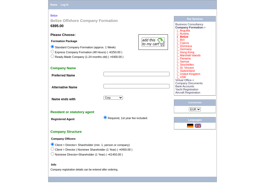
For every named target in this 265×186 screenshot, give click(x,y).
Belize (53, 15)
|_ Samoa (182, 61)
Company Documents (189, 83)
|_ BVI (180, 39)
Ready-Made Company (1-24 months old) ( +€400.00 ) (89, 56)
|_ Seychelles (184, 64)
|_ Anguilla (182, 30)
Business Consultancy (189, 24)
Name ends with (64, 99)
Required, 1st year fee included (127, 118)
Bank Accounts (184, 86)
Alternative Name (64, 87)
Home (53, 4)
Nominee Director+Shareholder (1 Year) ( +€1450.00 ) (89, 154)
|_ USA (180, 77)
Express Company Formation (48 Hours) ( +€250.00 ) (88, 52)
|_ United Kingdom (187, 73)
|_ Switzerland (185, 70)
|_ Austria (182, 33)
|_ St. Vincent (184, 67)
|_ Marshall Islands (188, 55)
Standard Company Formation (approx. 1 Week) (85, 47)
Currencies (195, 102)
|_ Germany (183, 49)
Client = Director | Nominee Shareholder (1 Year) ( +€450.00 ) (93, 149)
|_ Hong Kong (184, 52)
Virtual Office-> (184, 80)
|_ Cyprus (182, 42)
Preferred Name (63, 75)
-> (190, 27)
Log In (65, 4)
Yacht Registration (186, 89)
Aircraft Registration (187, 92)
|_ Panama (182, 58)
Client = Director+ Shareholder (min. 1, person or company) (92, 144)
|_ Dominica (183, 46)
